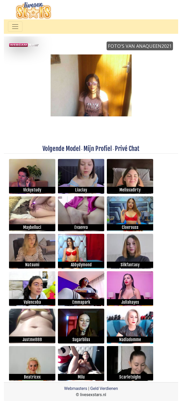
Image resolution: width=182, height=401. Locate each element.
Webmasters (75, 388)
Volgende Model (61, 149)
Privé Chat (127, 149)
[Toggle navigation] (15, 26)
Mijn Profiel (97, 149)
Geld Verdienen (104, 388)
